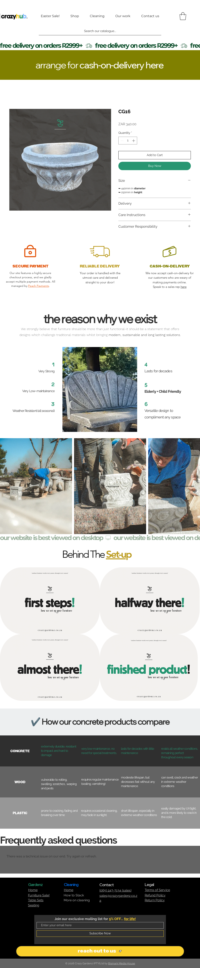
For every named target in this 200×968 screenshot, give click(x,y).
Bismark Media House (121, 963)
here (184, 287)
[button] (183, 16)
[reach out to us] (100, 951)
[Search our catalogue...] (100, 31)
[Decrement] (121, 140)
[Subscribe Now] (100, 933)
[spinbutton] (127, 140)
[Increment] (134, 140)
